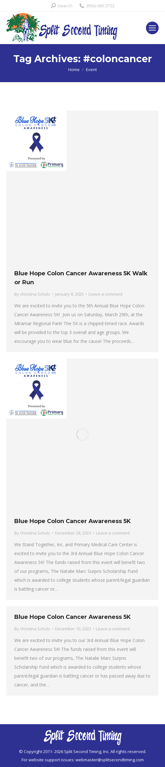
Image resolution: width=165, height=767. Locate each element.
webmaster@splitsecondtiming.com (110, 760)
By (32, 294)
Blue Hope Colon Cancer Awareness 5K (72, 521)
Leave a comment (105, 294)
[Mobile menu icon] (152, 28)
